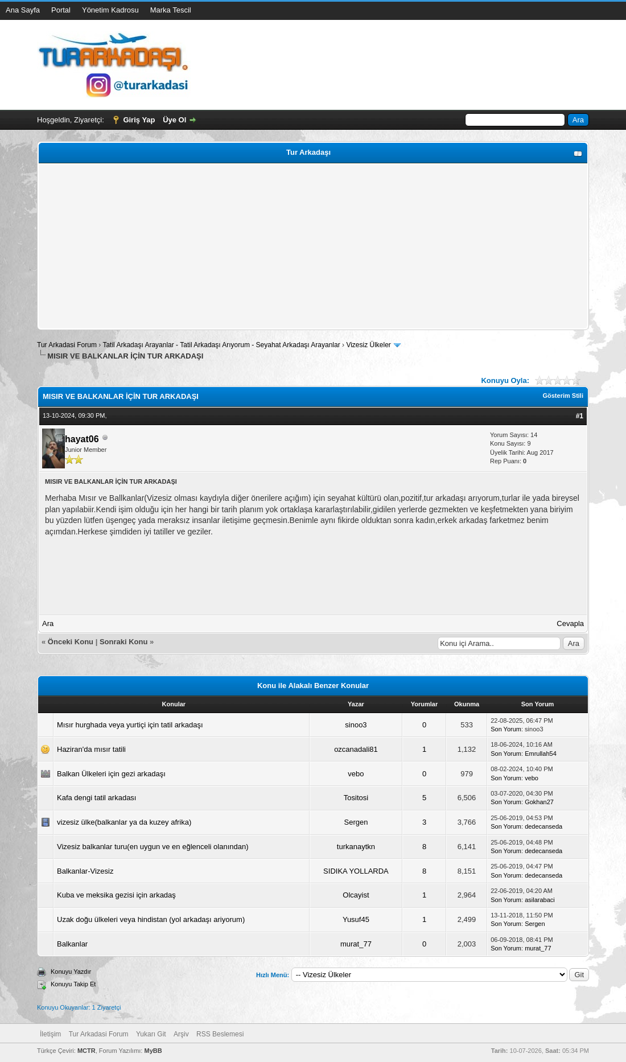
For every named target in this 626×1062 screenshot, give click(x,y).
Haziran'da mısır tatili (91, 749)
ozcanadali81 (356, 749)
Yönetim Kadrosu (110, 10)
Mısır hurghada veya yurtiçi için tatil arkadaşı (130, 725)
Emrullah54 (541, 753)
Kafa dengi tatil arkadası (96, 797)
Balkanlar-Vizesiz (85, 871)
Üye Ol (174, 120)
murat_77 (356, 944)
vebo (356, 773)
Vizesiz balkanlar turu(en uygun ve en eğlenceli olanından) (153, 846)
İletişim (50, 1034)
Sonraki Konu (124, 641)
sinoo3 (355, 725)
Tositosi (356, 797)
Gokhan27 (539, 801)
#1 (579, 416)
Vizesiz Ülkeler (368, 345)
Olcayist (356, 895)
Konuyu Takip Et (73, 984)
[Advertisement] (313, 246)
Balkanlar (72, 944)
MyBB (153, 1050)
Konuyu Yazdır (71, 971)
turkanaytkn (356, 846)
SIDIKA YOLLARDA (356, 871)
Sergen (356, 822)
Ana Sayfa (23, 10)
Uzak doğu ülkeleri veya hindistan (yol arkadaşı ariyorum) (151, 919)
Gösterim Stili (562, 395)
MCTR (86, 1050)
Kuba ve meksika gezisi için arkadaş (116, 895)
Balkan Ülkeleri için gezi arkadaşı (111, 773)
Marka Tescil (170, 10)
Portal (61, 10)
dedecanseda (543, 826)
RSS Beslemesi (220, 1034)
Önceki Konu (70, 641)
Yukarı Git (151, 1034)
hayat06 (82, 439)
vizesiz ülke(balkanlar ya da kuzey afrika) (124, 822)
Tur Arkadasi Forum (67, 345)
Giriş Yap (139, 120)
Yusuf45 (356, 919)
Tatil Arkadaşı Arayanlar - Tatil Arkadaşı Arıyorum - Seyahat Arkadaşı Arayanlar (222, 345)
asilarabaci (540, 899)
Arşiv (181, 1034)
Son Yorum (506, 729)
